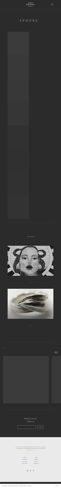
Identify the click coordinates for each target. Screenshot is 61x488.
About (36, 457)
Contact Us (36, 463)
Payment (36, 461)
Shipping (36, 459)
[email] (26, 427)
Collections (24, 459)
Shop (25, 457)
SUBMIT (41, 427)
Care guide (24, 463)
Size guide (24, 461)
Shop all (5, 348)
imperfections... (31, 450)
